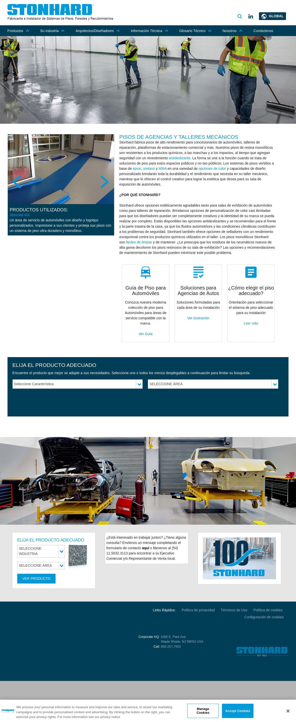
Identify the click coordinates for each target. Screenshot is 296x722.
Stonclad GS (20, 215)
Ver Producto (36, 578)
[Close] (287, 710)
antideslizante (179, 158)
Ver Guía (145, 334)
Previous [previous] (18, 181)
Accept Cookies (237, 710)
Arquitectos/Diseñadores (98, 31)
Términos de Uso (234, 610)
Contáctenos (263, 31)
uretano (149, 169)
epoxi (137, 169)
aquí (145, 548)
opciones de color (212, 169)
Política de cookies (268, 610)
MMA (163, 169)
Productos (18, 31)
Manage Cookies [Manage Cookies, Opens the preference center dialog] (203, 711)
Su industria (52, 31)
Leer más (251, 323)
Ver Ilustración (198, 318)
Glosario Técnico (195, 31)
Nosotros (232, 31)
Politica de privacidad (198, 610)
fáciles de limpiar (139, 242)
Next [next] (104, 181)
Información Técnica (149, 31)
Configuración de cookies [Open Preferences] (263, 617)
